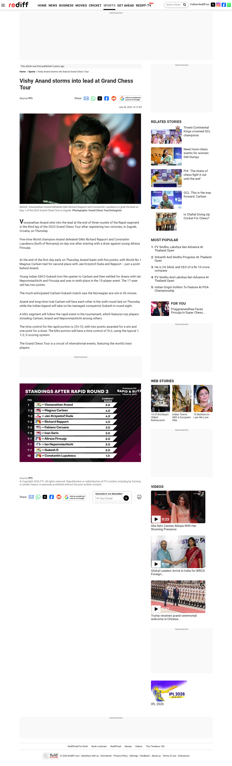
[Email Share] (85, 98)
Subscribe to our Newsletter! (109, 494)
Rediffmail (115, 746)
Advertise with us (90, 755)
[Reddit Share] (113, 98)
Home (23, 71)
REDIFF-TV (143, 5)
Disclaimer (106, 755)
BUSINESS (66, 5)
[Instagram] (218, 4)
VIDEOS (157, 487)
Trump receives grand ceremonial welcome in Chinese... (174, 617)
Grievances (184, 755)
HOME (42, 5)
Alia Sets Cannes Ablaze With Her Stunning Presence (173, 527)
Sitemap (133, 755)
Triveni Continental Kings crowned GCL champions (197, 131)
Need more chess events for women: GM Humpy (196, 153)
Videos (138, 746)
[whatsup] (229, 4)
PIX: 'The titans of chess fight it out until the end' (196, 175)
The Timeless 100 (155, 746)
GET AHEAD (125, 5)
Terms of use (169, 755)
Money (128, 746)
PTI (30, 98)
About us (156, 755)
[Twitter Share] (99, 98)
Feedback (145, 755)
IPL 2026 (157, 704)
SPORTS (109, 5)
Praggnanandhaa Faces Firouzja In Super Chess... (188, 310)
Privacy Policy (120, 755)
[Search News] (183, 5)
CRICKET (95, 5)
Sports (31, 71)
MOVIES (81, 5)
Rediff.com (73, 755)
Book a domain (99, 746)
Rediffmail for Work (78, 746)
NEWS (53, 5)
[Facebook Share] (106, 98)
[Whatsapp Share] (92, 98)
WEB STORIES (162, 381)
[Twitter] (213, 4)
